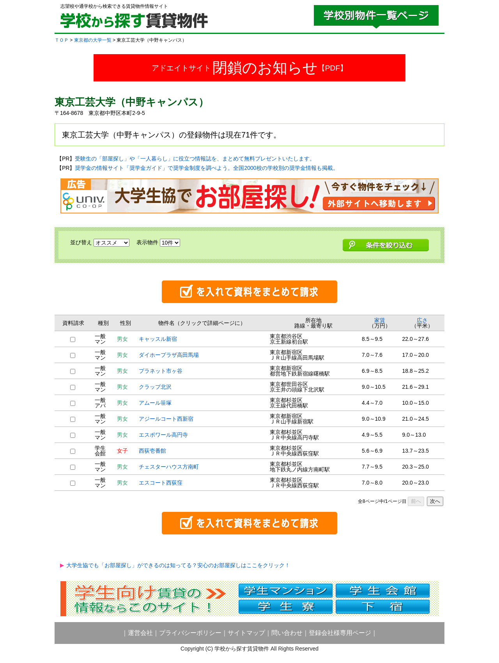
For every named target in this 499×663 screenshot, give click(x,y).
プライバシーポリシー (190, 632)
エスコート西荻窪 (160, 483)
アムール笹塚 (155, 403)
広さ (422, 320)
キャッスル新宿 (158, 339)
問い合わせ (287, 632)
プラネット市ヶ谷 (160, 371)
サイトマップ (246, 632)
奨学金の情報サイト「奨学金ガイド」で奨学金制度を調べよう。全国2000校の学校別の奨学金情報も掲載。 (206, 168)
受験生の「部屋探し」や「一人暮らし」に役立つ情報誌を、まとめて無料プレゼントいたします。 (195, 158)
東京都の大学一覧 (92, 40)
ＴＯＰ (62, 40)
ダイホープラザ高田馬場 (169, 355)
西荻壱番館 (152, 451)
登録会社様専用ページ (340, 632)
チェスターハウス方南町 (169, 467)
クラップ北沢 (155, 387)
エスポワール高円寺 (163, 435)
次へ (435, 501)
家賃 (379, 320)
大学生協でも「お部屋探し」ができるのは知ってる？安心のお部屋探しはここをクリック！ (178, 565)
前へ (416, 501)
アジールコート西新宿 (166, 419)
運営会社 (140, 632)
